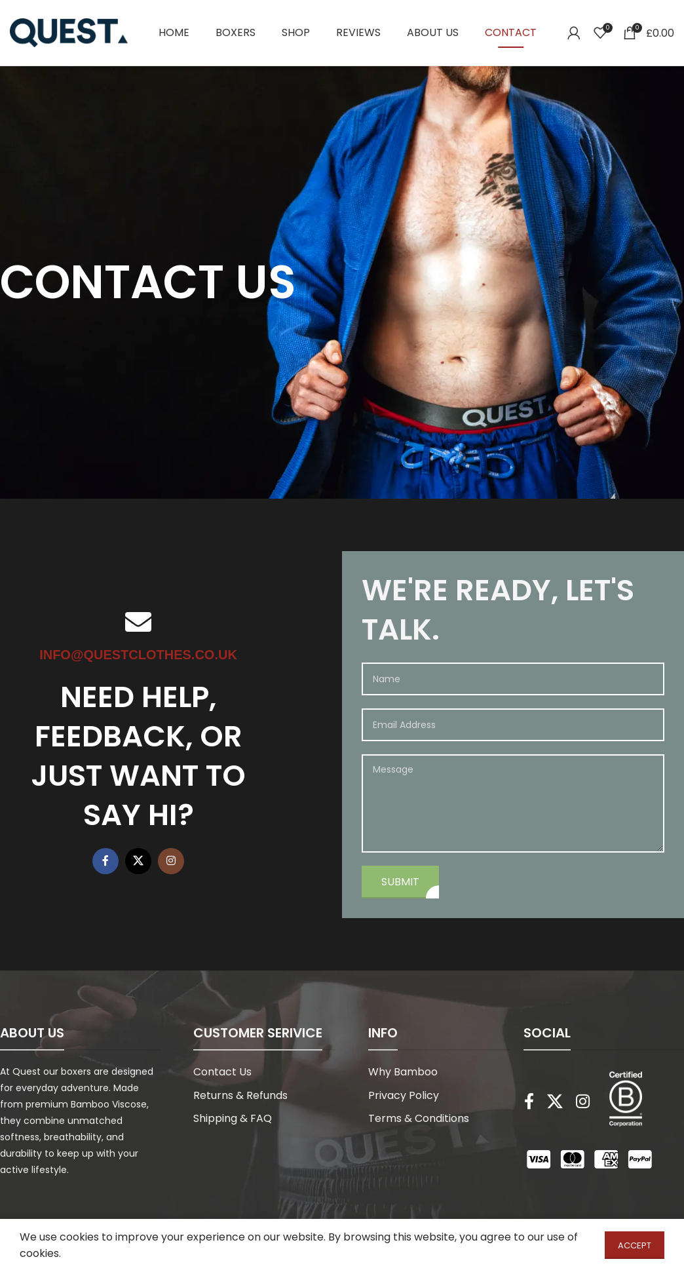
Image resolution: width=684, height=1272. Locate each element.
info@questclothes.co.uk (138, 654)
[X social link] (138, 861)
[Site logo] (69, 31)
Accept (634, 1245)
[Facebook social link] (105, 861)
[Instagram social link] (171, 861)
